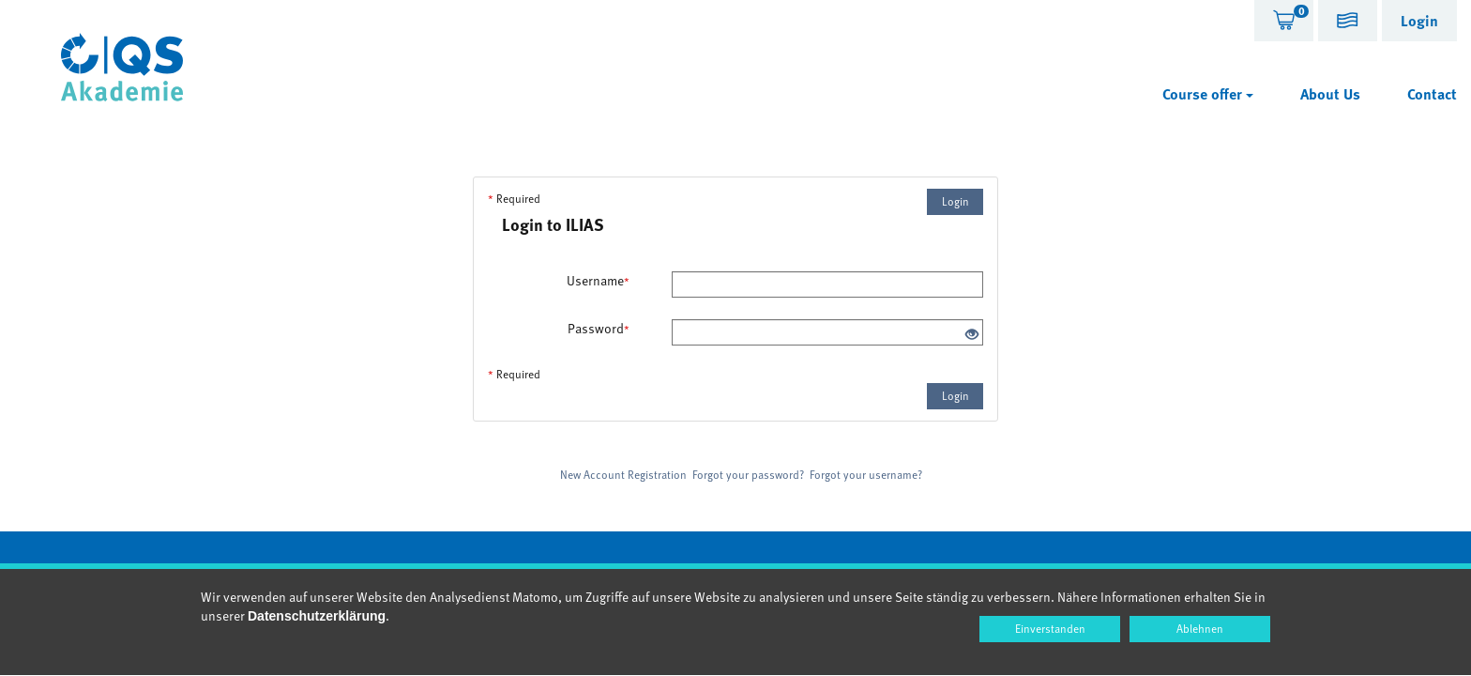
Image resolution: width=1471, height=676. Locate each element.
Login (955, 200)
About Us (1330, 94)
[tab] (1283, 20)
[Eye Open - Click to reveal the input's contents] (971, 335)
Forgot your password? (748, 474)
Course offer (1207, 94)
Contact (1432, 94)
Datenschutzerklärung (317, 615)
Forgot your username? (866, 474)
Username (598, 280)
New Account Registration (623, 474)
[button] (1347, 23)
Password (598, 328)
